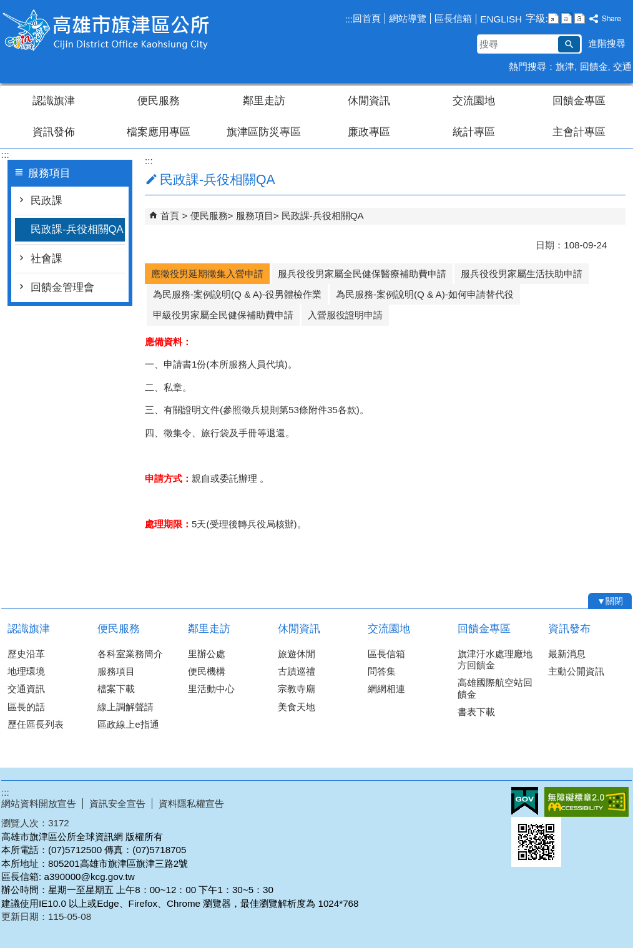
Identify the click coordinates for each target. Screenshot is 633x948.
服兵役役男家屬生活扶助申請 (521, 273)
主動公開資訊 (576, 671)
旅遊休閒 (296, 653)
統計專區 (474, 132)
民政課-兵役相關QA (77, 229)
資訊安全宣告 (117, 803)
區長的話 (26, 706)
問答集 (382, 671)
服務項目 (254, 215)
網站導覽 (407, 18)
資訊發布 (569, 629)
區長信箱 (453, 18)
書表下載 (476, 711)
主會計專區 (579, 132)
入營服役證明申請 (345, 315)
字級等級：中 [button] (566, 18)
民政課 (46, 201)
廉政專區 (369, 132)
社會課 (46, 259)
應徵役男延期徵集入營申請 (207, 273)
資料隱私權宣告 (191, 803)
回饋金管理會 (62, 287)
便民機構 (206, 671)
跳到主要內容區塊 (6, 6)
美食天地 (296, 706)
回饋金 (594, 66)
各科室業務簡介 (130, 653)
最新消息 (567, 653)
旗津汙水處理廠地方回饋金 (495, 659)
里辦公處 (206, 653)
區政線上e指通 (128, 724)
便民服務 (158, 101)
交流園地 (474, 101)
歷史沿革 (26, 653)
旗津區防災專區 (264, 132)
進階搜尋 (607, 43)
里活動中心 (211, 688)
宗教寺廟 (296, 688)
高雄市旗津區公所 (106, 30)
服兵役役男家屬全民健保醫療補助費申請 (362, 273)
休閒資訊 (369, 101)
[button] (569, 44)
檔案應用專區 (158, 132)
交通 (622, 66)
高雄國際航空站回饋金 (495, 688)
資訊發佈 (53, 132)
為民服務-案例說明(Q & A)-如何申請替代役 (425, 294)
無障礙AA (586, 802)
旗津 (565, 66)
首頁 (169, 215)
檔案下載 (116, 688)
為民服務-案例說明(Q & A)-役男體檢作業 (237, 294)
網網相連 (386, 688)
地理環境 (26, 671)
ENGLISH (501, 19)
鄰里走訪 (264, 101)
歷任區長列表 (35, 724)
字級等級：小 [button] (553, 18)
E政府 (524, 801)
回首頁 (367, 18)
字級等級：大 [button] (579, 18)
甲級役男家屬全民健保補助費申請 (223, 315)
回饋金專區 (579, 101)
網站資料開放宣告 (38, 803)
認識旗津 (53, 101)
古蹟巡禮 (296, 671)
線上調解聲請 (125, 706)
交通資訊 (26, 688)
